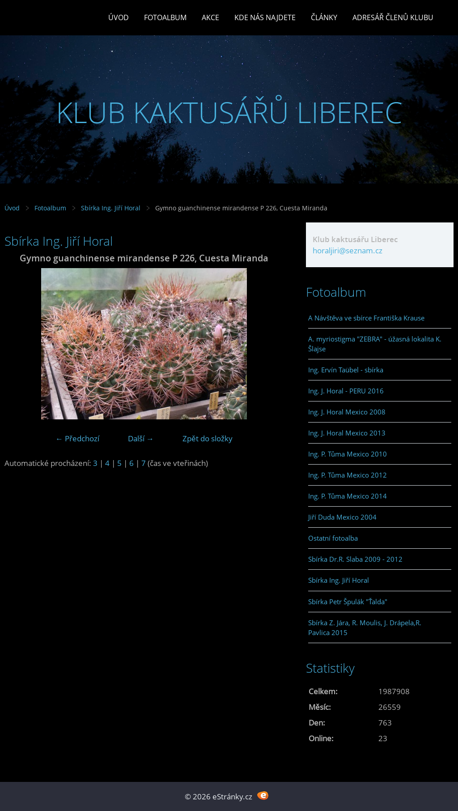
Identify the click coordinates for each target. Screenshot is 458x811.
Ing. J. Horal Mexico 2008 (347, 411)
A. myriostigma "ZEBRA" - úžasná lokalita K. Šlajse (374, 343)
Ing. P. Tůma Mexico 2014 (347, 495)
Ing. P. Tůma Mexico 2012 (347, 474)
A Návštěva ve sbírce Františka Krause (366, 317)
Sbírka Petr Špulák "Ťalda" (347, 601)
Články (324, 17)
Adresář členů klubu (392, 17)
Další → (141, 438)
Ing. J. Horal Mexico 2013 (347, 432)
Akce (210, 17)
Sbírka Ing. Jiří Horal (110, 208)
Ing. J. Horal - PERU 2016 (346, 390)
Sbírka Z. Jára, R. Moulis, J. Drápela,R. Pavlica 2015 (364, 627)
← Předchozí (77, 438)
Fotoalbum (165, 17)
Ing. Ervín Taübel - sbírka (345, 369)
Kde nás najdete (265, 17)
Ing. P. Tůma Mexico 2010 (347, 453)
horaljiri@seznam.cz (347, 250)
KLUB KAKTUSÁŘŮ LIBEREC (229, 112)
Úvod (118, 17)
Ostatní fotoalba (333, 538)
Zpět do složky (207, 438)
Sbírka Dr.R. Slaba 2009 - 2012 (355, 559)
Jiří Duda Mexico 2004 (342, 516)
